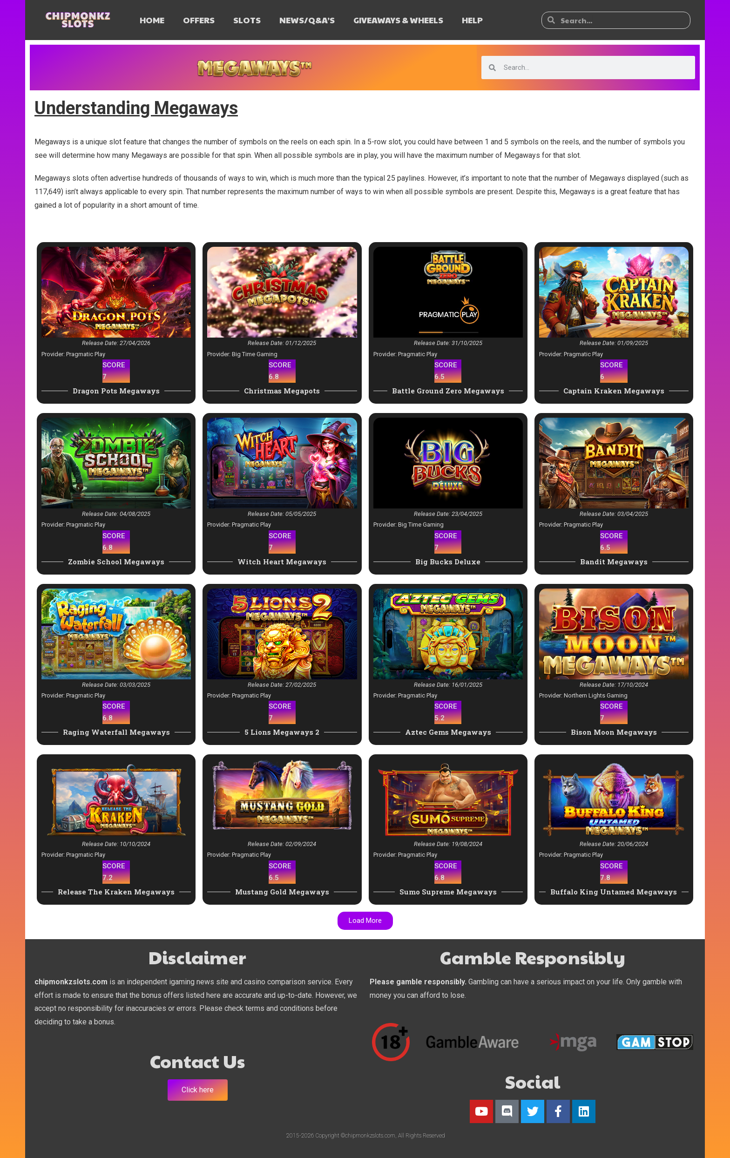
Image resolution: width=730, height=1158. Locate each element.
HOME (152, 20)
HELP (472, 20)
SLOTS (247, 20)
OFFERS (199, 20)
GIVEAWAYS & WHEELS (398, 20)
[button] (365, 921)
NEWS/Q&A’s (307, 20)
